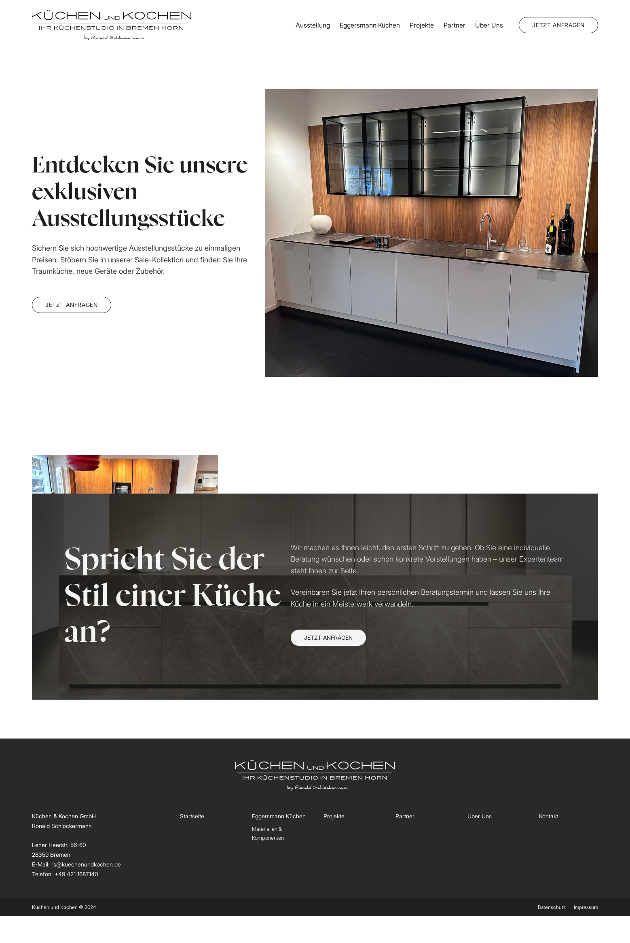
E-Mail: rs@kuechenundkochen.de (76, 864)
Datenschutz (552, 907)
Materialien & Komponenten (268, 833)
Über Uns (489, 25)
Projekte (422, 25)
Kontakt (548, 816)
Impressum (586, 907)
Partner (454, 25)
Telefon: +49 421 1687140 (65, 874)
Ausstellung (313, 25)
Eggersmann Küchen (370, 25)
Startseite (192, 816)
